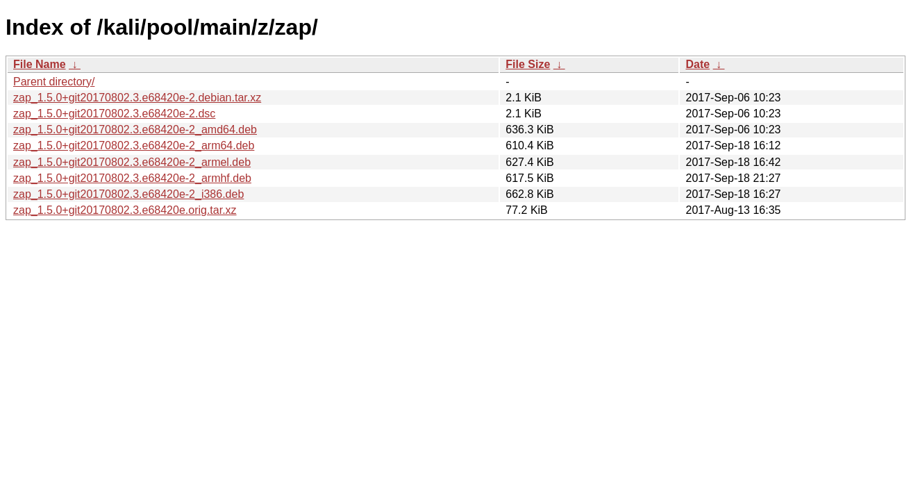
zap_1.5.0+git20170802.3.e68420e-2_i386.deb (128, 194)
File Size (527, 64)
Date (697, 64)
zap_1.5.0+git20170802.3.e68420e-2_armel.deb (132, 162)
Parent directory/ (53, 82)
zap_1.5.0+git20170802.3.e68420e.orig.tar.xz (125, 210)
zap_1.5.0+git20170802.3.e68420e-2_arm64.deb (133, 145)
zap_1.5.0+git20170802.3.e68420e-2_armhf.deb (132, 178)
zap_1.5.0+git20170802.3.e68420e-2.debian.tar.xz (137, 97)
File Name (39, 64)
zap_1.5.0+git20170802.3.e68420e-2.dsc (114, 113)
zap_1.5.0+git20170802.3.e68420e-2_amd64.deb (135, 129)
